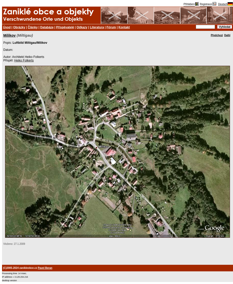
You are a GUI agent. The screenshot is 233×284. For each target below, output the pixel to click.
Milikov (9, 35)
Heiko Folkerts (24, 60)
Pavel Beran (45, 268)
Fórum (111, 27)
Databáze (47, 27)
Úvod (7, 27)
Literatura (97, 27)
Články (32, 27)
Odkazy (81, 27)
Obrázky (19, 27)
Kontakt (124, 27)
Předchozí (217, 35)
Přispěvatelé (65, 27)
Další (227, 35)
